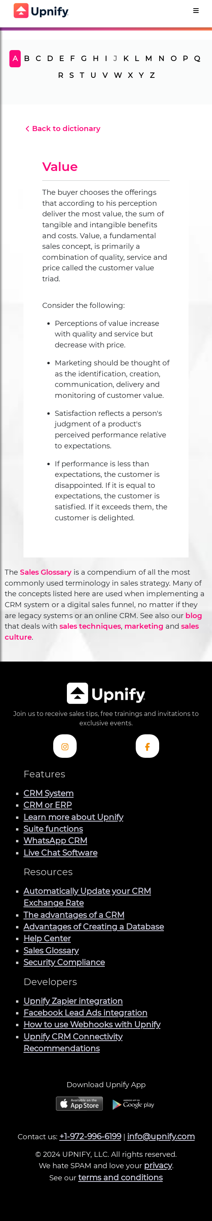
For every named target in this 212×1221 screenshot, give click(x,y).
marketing (143, 626)
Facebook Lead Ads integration (85, 1013)
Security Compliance (64, 962)
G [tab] (83, 58)
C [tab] (38, 58)
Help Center (47, 938)
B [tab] (26, 58)
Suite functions (53, 829)
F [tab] (72, 58)
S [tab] (71, 75)
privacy (158, 1165)
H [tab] (96, 58)
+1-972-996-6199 (90, 1136)
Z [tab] (152, 75)
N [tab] (161, 58)
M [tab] (148, 58)
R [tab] (60, 75)
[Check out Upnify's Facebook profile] (147, 745)
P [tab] (185, 58)
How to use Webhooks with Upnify (91, 1024)
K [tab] (125, 58)
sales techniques (90, 626)
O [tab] (173, 58)
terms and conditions (120, 1177)
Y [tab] (141, 75)
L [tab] (137, 58)
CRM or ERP (47, 805)
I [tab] (106, 58)
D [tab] (50, 58)
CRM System (48, 793)
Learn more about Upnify (73, 817)
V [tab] (105, 75)
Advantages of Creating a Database (93, 926)
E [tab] (61, 58)
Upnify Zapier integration (73, 1001)
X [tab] (130, 75)
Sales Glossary (46, 572)
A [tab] (15, 58)
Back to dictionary (62, 128)
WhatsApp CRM (55, 840)
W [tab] (118, 75)
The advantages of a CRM (73, 915)
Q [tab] (197, 58)
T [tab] (82, 75)
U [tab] (93, 75)
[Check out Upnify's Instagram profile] (65, 745)
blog (193, 615)
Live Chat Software (60, 853)
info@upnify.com (161, 1136)
